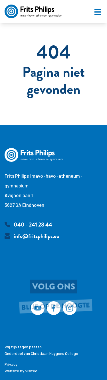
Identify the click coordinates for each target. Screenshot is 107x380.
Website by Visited (21, 370)
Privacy (11, 364)
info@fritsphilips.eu (36, 236)
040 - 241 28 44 (33, 224)
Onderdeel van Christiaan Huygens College (41, 353)
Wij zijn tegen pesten (23, 346)
